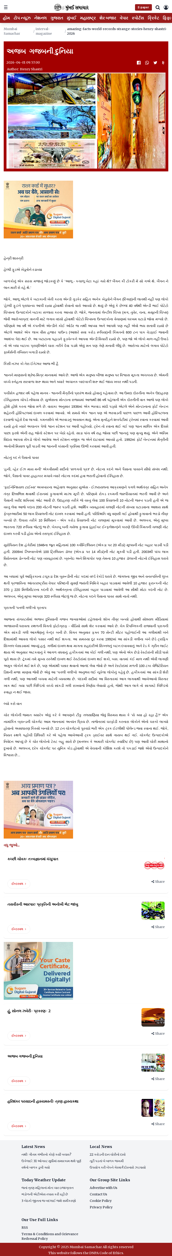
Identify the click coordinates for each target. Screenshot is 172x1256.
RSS (25, 1227)
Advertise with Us (103, 1188)
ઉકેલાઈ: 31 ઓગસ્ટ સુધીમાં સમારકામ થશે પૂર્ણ (51, 1161)
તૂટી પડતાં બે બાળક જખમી (107, 1161)
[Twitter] (155, 63)
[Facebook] (139, 63)
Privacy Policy (101, 1207)
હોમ (6, 18)
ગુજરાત (56, 18)
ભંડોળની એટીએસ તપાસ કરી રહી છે (45, 1194)
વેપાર (124, 18)
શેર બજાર (107, 18)
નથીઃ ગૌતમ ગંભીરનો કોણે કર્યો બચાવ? (46, 1154)
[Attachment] (164, 63)
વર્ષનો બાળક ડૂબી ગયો (36, 1167)
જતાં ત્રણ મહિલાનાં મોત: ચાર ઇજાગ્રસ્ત (48, 1188)
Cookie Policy (101, 1201)
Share (158, 882)
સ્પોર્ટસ (138, 18)
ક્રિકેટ (153, 18)
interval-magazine (44, 31)
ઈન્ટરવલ (19, 884)
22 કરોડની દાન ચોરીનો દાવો (108, 1154)
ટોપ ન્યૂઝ (22, 18)
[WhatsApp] (147, 63)
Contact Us (98, 1194)
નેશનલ (40, 18)
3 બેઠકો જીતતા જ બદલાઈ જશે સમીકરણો (49, 1201)
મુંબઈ (71, 18)
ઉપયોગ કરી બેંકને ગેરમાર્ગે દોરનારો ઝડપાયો (118, 1167)
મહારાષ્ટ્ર (88, 18)
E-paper (143, 7)
